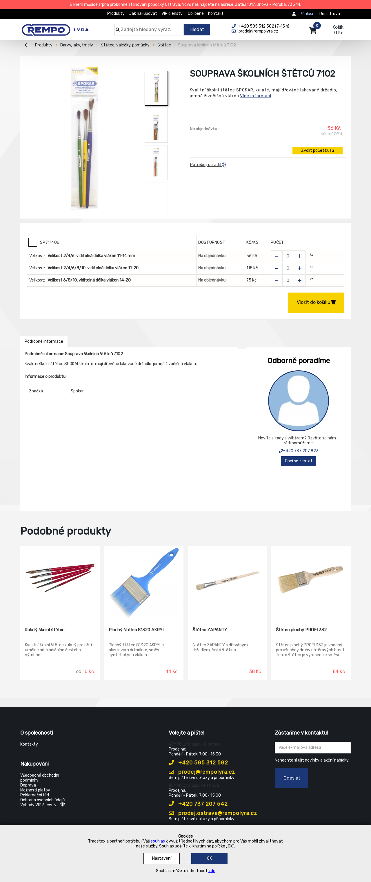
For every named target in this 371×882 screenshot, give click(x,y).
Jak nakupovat (143, 13)
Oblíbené (196, 13)
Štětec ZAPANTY (209, 629)
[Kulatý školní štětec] (60, 582)
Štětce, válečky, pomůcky (125, 45)
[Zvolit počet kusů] (288, 256)
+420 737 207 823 (299, 450)
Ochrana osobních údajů (42, 800)
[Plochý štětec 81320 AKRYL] (143, 582)
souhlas (158, 841)
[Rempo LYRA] (55, 26)
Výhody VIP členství (42, 804)
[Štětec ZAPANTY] (227, 582)
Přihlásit (307, 13)
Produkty (116, 13)
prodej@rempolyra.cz (202, 772)
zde (211, 870)
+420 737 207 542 (198, 804)
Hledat (197, 29)
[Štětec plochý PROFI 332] (311, 582)
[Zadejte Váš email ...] (313, 747)
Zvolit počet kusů (317, 150)
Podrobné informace (44, 341)
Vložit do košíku (316, 302)
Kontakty (29, 744)
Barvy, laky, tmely (76, 45)
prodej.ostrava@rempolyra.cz (213, 813)
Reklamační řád (34, 795)
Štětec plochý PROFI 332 (301, 629)
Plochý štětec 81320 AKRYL (137, 629)
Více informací (255, 95)
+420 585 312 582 (198, 763)
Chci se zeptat (298, 461)
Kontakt (215, 13)
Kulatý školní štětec (44, 629)
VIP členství (172, 13)
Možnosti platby (35, 790)
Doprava (28, 785)
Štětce (164, 45)
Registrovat (330, 13)
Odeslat (291, 778)
